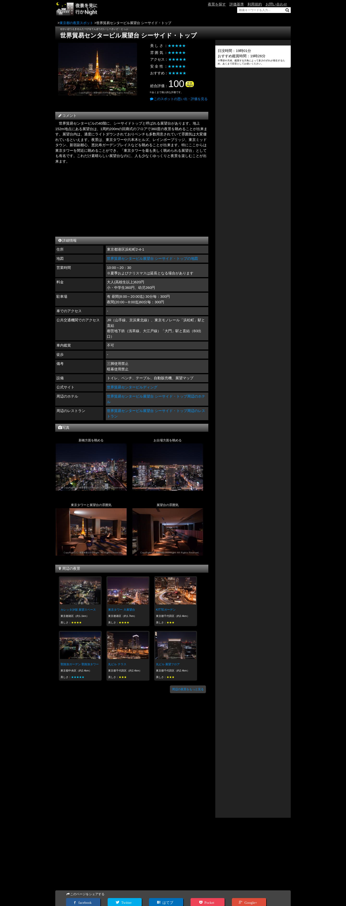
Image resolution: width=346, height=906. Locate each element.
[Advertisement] (131, 199)
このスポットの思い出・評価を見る (178, 99)
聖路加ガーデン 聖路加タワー (80, 664)
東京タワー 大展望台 (121, 609)
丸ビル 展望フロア (168, 664)
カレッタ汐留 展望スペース (78, 609)
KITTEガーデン (166, 609)
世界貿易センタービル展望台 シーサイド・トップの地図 (152, 258)
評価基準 (236, 4)
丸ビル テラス (117, 664)
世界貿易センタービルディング (132, 387)
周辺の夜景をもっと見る (188, 689)
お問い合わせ (276, 4)
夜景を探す (217, 4)
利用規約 (254, 4)
